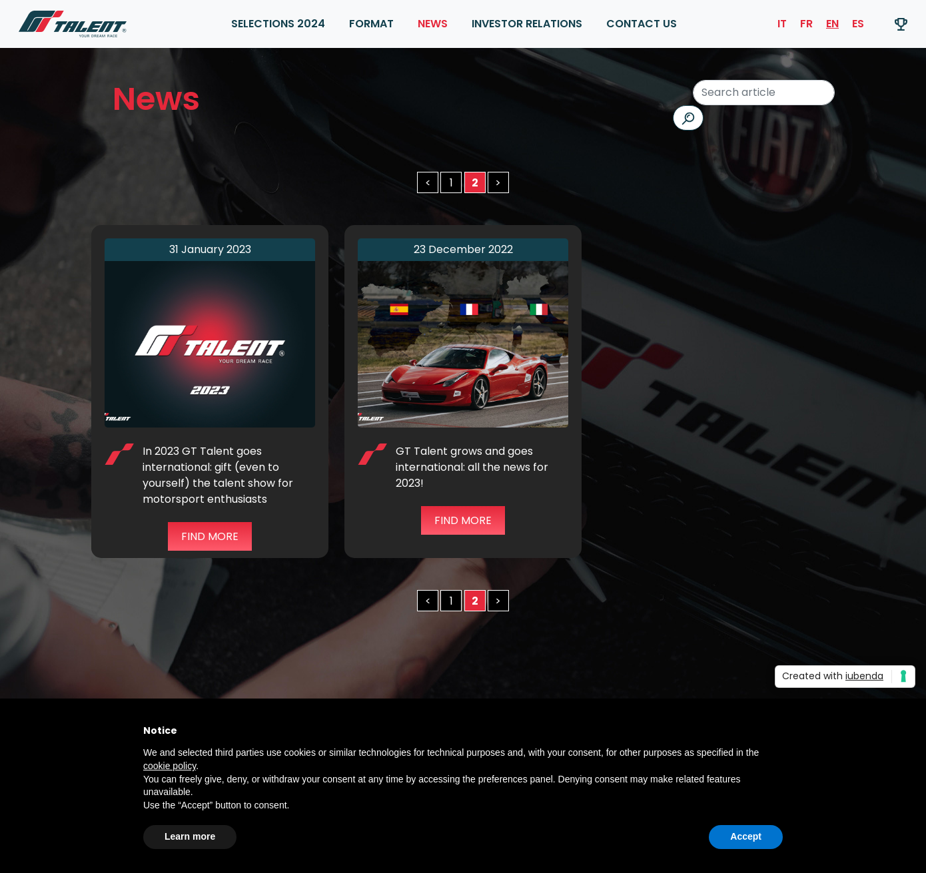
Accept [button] (745, 836)
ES (858, 23)
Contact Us (641, 23)
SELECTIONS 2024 (278, 23)
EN (832, 23)
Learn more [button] (190, 836)
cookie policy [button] (169, 765)
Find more (209, 536)
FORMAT (371, 23)
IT (782, 23)
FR (806, 23)
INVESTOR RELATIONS (527, 23)
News (433, 23)
